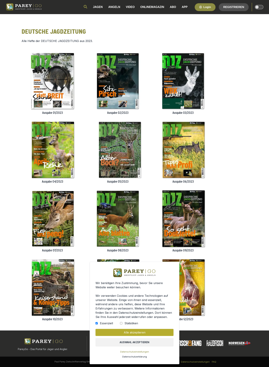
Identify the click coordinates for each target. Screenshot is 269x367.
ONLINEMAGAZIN (152, 6)
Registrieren (233, 6)
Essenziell (106, 324)
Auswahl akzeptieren (134, 342)
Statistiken (131, 324)
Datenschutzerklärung (134, 356)
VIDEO (130, 6)
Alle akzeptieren (134, 333)
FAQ (214, 361)
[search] (85, 6)
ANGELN (114, 6)
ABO (173, 6)
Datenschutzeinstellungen (134, 352)
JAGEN (98, 6)
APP (185, 6)
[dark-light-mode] (259, 7)
